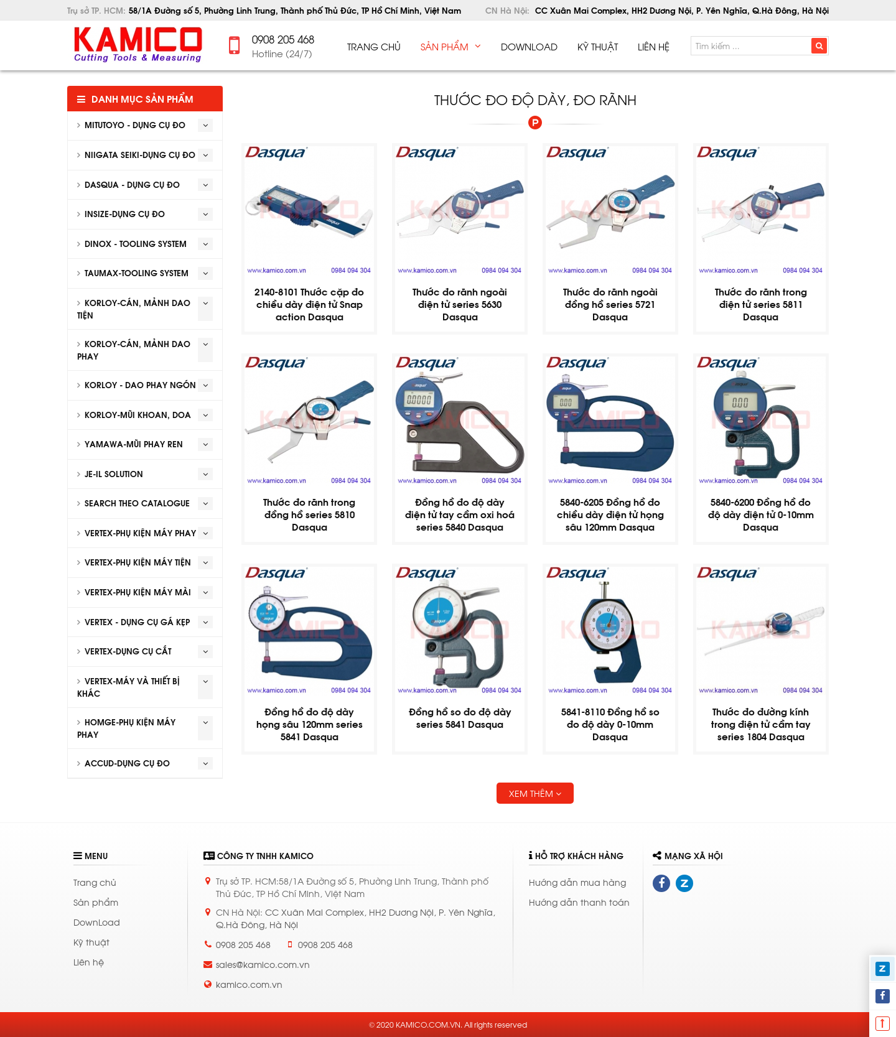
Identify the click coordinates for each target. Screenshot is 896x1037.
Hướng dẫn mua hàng (577, 882)
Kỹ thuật (91, 941)
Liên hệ (88, 961)
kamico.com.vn (249, 984)
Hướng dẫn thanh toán (579, 902)
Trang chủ (94, 882)
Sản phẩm (95, 902)
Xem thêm (535, 793)
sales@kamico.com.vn (263, 964)
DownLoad (96, 922)
